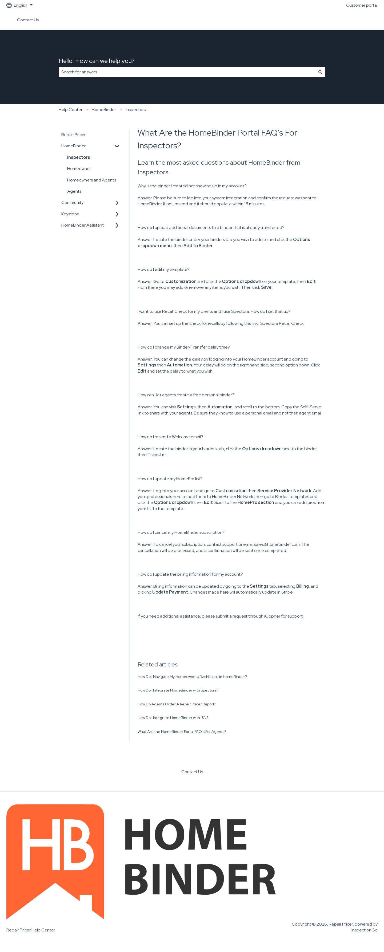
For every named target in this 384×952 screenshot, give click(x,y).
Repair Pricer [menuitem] (73, 134)
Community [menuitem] (72, 202)
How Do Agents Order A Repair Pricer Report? (177, 704)
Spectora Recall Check (282, 323)
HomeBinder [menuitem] (73, 146)
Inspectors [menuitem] (78, 157)
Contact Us (28, 20)
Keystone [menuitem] (70, 214)
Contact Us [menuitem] (192, 772)
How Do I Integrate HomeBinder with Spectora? (178, 690)
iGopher (272, 616)
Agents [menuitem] (74, 191)
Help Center (70, 109)
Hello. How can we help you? (97, 61)
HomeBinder (104, 109)
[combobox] (187, 72)
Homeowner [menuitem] (79, 168)
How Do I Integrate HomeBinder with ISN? (173, 717)
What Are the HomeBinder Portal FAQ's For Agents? (182, 731)
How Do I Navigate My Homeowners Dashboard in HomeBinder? (192, 676)
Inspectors (136, 109)
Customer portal (362, 5)
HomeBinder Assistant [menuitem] (82, 225)
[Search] (320, 72)
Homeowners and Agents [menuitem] (91, 180)
